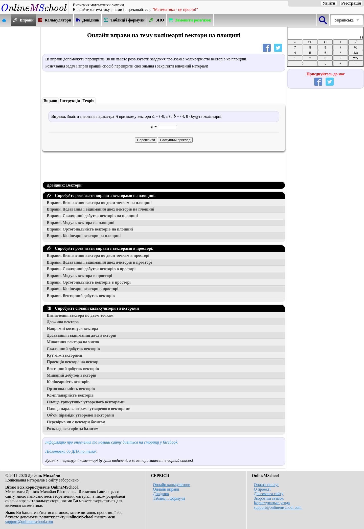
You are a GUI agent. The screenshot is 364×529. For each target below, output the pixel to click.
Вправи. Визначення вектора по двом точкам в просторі (98, 255)
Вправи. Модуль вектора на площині (81, 222)
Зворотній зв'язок (269, 498)
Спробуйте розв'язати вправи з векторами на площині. (101, 195)
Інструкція (70, 101)
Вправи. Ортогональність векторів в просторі (89, 282)
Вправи (50, 101)
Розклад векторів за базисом (72, 428)
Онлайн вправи (166, 489)
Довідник (161, 494)
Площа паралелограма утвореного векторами (88, 408)
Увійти (329, 3)
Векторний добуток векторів (73, 368)
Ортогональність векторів (71, 388)
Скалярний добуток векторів (73, 349)
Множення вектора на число (73, 342)
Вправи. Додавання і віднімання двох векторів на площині (100, 209)
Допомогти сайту (268, 494)
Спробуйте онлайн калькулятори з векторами (93, 308)
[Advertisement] (20, 103)
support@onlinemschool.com (29, 521)
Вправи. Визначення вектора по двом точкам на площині (99, 202)
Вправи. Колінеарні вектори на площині (84, 236)
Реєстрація (351, 3)
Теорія (88, 101)
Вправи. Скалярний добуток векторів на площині (92, 216)
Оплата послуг (266, 484)
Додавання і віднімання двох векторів (81, 335)
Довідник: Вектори (64, 185)
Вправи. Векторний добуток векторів (81, 295)
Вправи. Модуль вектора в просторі (79, 275)
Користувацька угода (272, 503)
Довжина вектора (63, 322)
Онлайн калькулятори (171, 484)
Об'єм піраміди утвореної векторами (80, 415)
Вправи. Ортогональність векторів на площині (90, 229)
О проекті (262, 489)
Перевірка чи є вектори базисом (76, 422)
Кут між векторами (64, 355)
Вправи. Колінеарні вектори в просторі (82, 289)
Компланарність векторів (70, 395)
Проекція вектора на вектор (72, 362)
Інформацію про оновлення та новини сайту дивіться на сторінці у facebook (111, 442)
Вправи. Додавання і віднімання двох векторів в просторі (99, 262)
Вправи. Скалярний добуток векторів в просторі (91, 269)
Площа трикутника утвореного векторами (85, 402)
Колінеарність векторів (68, 382)
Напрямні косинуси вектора (72, 328)
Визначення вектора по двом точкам (80, 315)
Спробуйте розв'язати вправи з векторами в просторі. (100, 248)
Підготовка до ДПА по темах (71, 451)
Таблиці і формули (169, 498)
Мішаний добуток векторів (71, 375)
